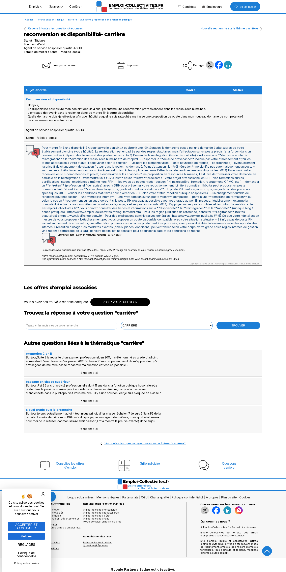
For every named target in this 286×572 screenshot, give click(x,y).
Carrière (76, 6)
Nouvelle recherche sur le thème (229, 28)
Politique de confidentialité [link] (26, 554)
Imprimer (127, 65)
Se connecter (245, 6)
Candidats (187, 7)
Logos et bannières (80, 466)
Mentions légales (108, 466)
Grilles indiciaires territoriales (100, 478)
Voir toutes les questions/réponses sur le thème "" (145, 412)
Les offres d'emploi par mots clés (44, 481)
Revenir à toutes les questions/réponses (55, 28)
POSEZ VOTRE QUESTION (120, 294)
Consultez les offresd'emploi (70, 434)
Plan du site (229, 466)
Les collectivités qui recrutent (41, 493)
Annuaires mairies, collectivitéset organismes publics (42, 513)
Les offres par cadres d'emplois (43, 484)
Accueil (29, 19)
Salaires (56, 6)
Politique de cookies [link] (26, 563)
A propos (212, 466)
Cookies (245, 466)
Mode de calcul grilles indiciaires (102, 490)
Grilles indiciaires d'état (96, 484)
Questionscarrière (229, 434)
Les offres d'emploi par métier (42, 478)
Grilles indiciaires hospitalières (101, 481)
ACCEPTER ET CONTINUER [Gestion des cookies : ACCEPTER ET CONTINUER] (26, 526)
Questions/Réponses (95, 514)
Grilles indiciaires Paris (96, 487)
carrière (72, 19)
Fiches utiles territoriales (97, 511)
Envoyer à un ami (58, 65)
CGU (144, 466)
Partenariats (130, 466)
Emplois (35, 6)
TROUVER (238, 317)
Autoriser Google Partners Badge (143, 562)
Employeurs (212, 7)
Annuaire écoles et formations (41, 517)
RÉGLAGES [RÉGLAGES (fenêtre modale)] (26, 544)
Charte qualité (159, 466)
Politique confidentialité (187, 466)
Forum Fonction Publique (51, 19)
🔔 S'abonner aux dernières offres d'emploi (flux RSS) (52, 498)
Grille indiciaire (150, 432)
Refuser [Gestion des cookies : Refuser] (26, 536)
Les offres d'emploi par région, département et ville (51, 489)
